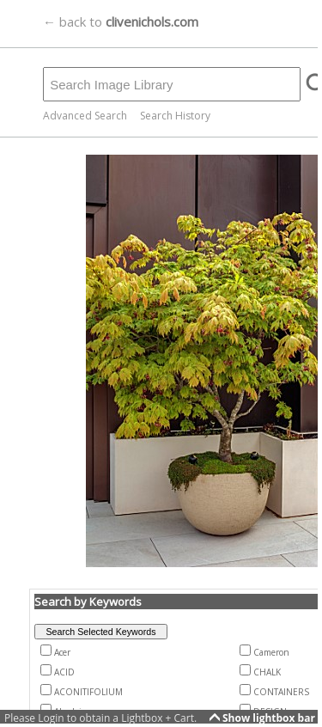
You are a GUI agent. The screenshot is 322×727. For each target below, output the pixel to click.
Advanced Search (85, 115)
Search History (175, 115)
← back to (120, 21)
